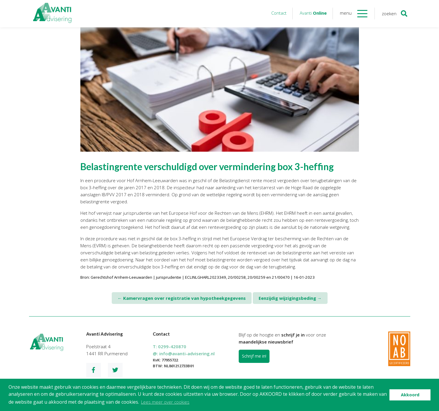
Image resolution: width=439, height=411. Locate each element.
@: (184, 353)
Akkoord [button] (410, 395)
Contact (279, 13)
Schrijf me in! (254, 356)
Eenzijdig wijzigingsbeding (290, 298)
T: (169, 346)
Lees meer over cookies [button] (165, 402)
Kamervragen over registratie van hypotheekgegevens (182, 298)
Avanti (313, 13)
